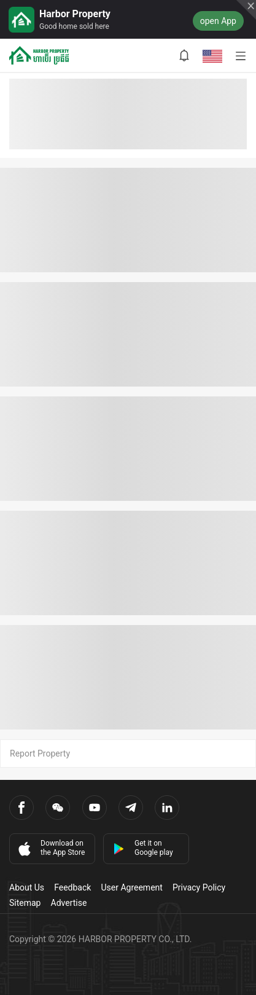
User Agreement (131, 887)
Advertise (69, 903)
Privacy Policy (199, 887)
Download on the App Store (50, 848)
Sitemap (25, 903)
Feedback (72, 887)
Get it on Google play (143, 848)
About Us (26, 887)
